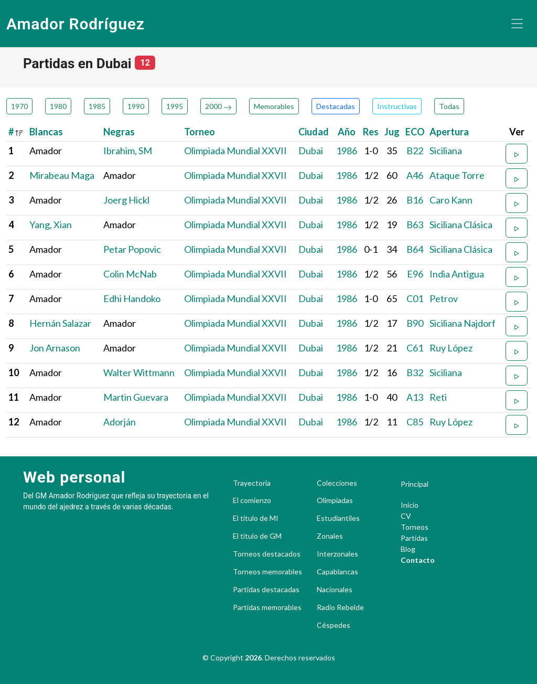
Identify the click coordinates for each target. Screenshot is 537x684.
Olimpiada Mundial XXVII (235, 150)
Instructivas (397, 106)
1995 (174, 106)
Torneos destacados (266, 554)
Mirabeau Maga (61, 175)
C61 (414, 348)
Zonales (330, 536)
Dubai (310, 150)
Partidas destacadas (266, 589)
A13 (414, 397)
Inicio (409, 504)
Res (371, 131)
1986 (346, 150)
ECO (415, 131)
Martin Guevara (135, 397)
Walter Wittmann (139, 372)
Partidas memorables (267, 607)
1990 (135, 106)
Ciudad (313, 131)
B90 (414, 323)
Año (347, 131)
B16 (414, 200)
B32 (414, 372)
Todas (449, 106)
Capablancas (337, 571)
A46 (414, 175)
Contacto (418, 559)
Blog (408, 548)
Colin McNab (130, 274)
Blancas (46, 131)
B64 (414, 249)
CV (406, 515)
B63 (414, 224)
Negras (119, 131)
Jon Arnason (54, 348)
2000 (218, 106)
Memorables (274, 106)
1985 (97, 106)
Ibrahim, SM (127, 150)
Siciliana (445, 150)
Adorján (119, 422)
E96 (415, 274)
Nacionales (334, 589)
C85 (414, 422)
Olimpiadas (335, 500)
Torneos (414, 526)
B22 (414, 150)
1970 (19, 106)
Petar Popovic (132, 249)
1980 (58, 106)
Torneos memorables (267, 571)
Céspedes (333, 625)
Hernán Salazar (60, 323)
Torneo (199, 131)
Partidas (414, 537)
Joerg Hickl (126, 200)
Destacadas (335, 106)
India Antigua (456, 274)
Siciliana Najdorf (462, 323)
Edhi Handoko (131, 298)
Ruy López (450, 348)
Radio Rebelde (340, 607)
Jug (392, 131)
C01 (414, 298)
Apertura (449, 131)
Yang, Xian (50, 224)
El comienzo (252, 500)
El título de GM (257, 536)
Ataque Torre (457, 175)
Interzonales (337, 554)
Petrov (443, 298)
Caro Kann (450, 200)
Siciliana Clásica (460, 224)
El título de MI (255, 518)
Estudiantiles (338, 518)
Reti (438, 397)
